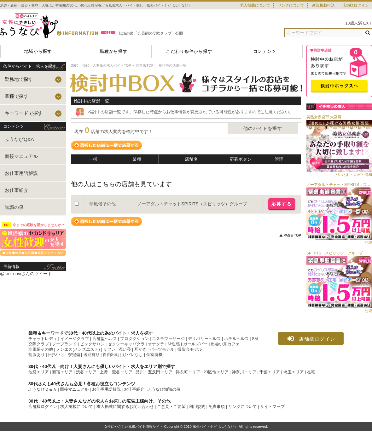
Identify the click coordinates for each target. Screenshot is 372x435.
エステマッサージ (168, 339)
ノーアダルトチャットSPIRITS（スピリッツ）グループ (192, 203)
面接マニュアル (21, 156)
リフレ (109, 349)
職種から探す (113, 51)
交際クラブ (38, 344)
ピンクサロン (92, 344)
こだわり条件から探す (189, 51)
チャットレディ (42, 339)
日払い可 (56, 355)
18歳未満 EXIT (359, 23)
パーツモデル (162, 349)
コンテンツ (264, 51)
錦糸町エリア (188, 372)
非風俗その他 (40, 349)
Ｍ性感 (173, 344)
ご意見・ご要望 (171, 406)
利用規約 (197, 406)
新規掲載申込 (323, 5)
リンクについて (291, 5)
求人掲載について (255, 5)
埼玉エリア (293, 372)
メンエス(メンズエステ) (78, 349)
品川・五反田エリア (154, 372)
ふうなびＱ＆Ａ (42, 389)
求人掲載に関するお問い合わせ (125, 406)
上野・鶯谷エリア (116, 372)
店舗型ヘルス (104, 339)
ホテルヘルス (236, 339)
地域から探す (38, 51)
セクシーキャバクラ (126, 344)
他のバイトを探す (262, 128)
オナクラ (156, 344)
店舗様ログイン (355, 5)
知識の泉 (14, 207)
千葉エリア (269, 372)
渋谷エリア (86, 372)
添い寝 (125, 349)
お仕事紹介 (16, 190)
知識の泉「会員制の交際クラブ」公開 (151, 33)
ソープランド (64, 344)
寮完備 (74, 355)
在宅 (311, 372)
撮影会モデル (189, 349)
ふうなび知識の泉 (164, 389)
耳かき (140, 349)
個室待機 (154, 355)
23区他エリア (216, 372)
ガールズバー (195, 344)
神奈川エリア (244, 372)
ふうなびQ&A (19, 139)
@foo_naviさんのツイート (26, 273)
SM (255, 339)
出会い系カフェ (225, 344)
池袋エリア (38, 372)
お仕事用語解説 (21, 173)
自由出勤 (111, 355)
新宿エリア (62, 372)
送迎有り (91, 355)
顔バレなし (132, 355)
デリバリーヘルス (204, 339)
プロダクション (134, 339)
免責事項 (216, 406)
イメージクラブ (74, 339)
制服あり (36, 355)
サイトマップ (272, 406)
